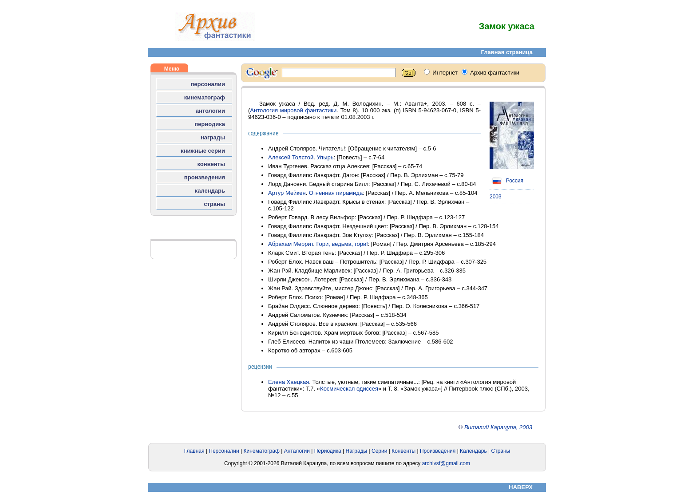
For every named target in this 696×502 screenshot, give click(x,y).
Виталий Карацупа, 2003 (498, 427)
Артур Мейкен (287, 193)
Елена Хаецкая (288, 382)
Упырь (324, 157)
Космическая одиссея (349, 388)
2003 (496, 197)
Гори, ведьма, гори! (342, 244)
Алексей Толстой (290, 157)
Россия (506, 181)
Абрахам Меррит (290, 244)
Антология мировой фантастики (293, 110)
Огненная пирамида (336, 193)
